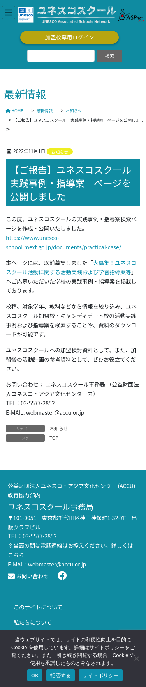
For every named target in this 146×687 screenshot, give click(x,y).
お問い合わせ (28, 576)
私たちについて (33, 622)
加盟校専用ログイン (69, 37)
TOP (53, 437)
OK (35, 675)
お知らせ (60, 152)
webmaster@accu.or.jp (57, 564)
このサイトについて (38, 607)
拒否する (60, 675)
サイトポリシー (101, 675)
